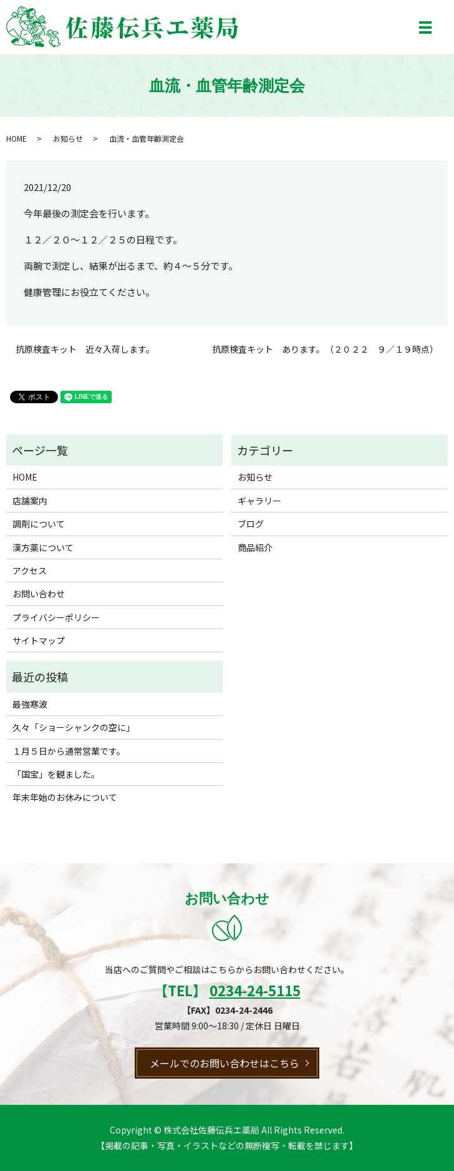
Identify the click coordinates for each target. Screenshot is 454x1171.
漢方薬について (43, 547)
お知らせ (68, 138)
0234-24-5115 (255, 990)
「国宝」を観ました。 (56, 774)
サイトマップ (38, 640)
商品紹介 (255, 547)
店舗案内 (29, 500)
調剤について (38, 523)
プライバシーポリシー (56, 617)
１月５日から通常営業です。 (68, 751)
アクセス (29, 570)
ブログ (251, 523)
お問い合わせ (38, 593)
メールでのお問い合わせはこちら (224, 1063)
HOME (16, 138)
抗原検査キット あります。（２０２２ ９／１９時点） (325, 349)
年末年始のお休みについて (64, 797)
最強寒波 (29, 704)
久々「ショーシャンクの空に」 (73, 727)
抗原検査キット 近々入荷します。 (85, 349)
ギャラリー (259, 500)
